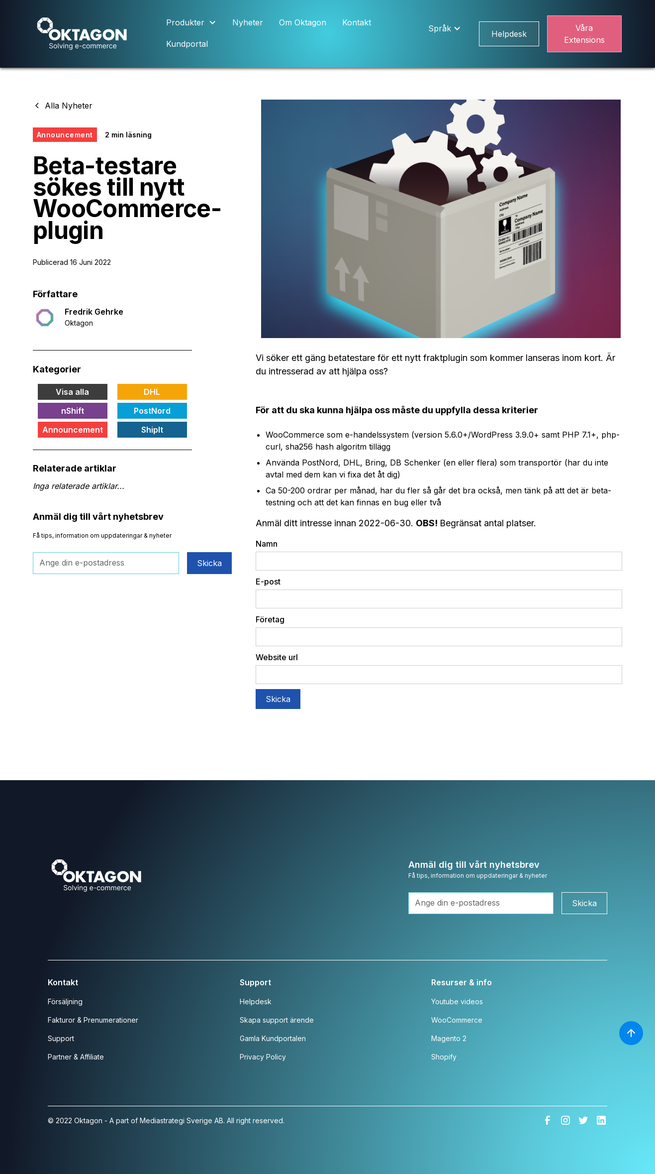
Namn (267, 544)
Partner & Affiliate (76, 1057)
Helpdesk (509, 34)
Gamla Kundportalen (273, 1038)
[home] (81, 34)
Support (61, 1038)
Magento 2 (449, 1038)
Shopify (444, 1057)
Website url (277, 657)
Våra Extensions (584, 34)
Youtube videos (457, 1001)
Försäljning (65, 1001)
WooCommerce (456, 1020)
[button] (191, 23)
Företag (270, 619)
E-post (268, 582)
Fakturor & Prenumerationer (93, 1020)
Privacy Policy (263, 1057)
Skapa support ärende (277, 1020)
